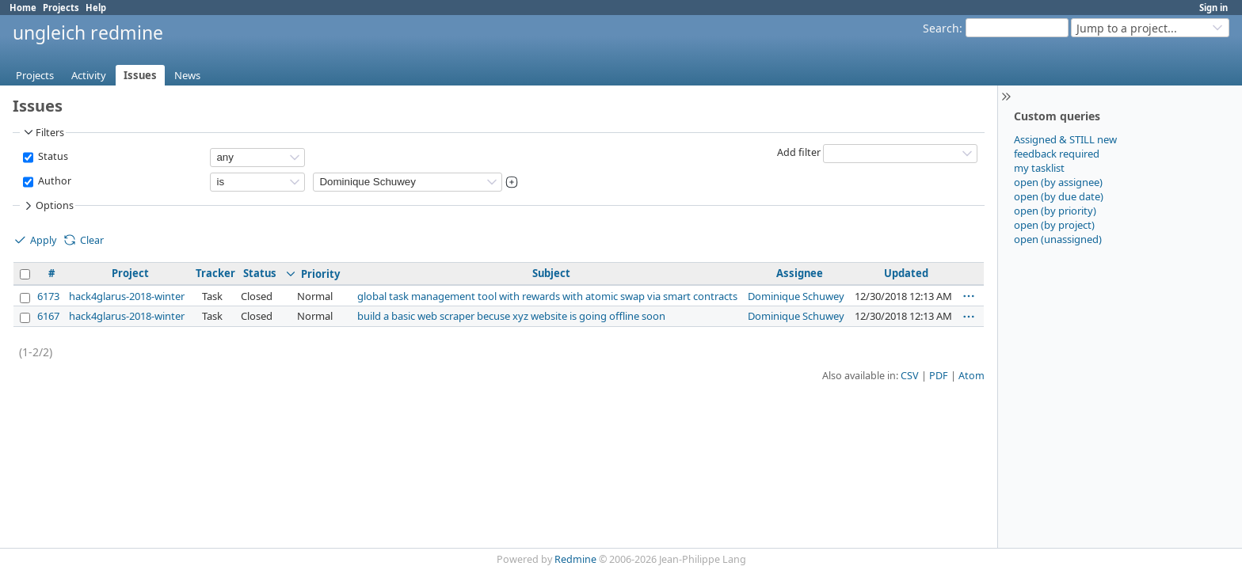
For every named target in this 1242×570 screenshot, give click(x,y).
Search (941, 28)
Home (23, 7)
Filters (42, 132)
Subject (551, 273)
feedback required (1056, 153)
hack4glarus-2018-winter (127, 296)
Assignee (799, 273)
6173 (48, 296)
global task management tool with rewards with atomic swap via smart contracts (547, 296)
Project (130, 273)
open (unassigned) (1058, 239)
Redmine (575, 559)
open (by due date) (1058, 196)
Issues (140, 75)
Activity (88, 75)
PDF (938, 375)
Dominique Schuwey (796, 296)
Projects (61, 7)
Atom (971, 375)
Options (47, 206)
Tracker (215, 273)
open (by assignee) (1058, 182)
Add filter (799, 152)
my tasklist (1039, 168)
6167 (48, 316)
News (187, 75)
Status (52, 156)
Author (53, 181)
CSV (910, 375)
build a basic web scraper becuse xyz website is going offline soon (511, 316)
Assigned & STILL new (1065, 139)
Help (96, 7)
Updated (906, 273)
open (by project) (1054, 225)
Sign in (1213, 7)
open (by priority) (1055, 210)
